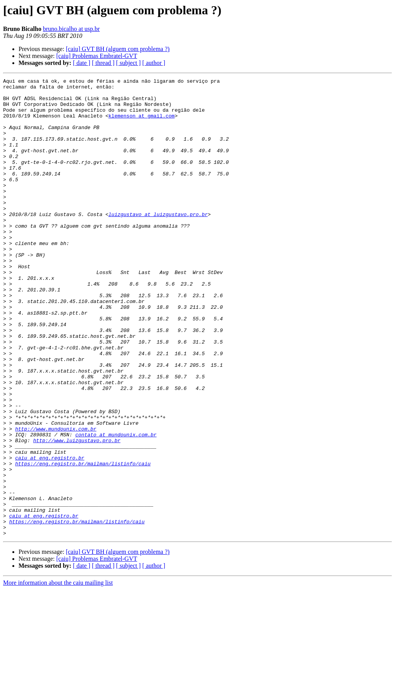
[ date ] (81, 63)
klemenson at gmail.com (141, 123)
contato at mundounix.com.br (116, 506)
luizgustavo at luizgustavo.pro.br (158, 241)
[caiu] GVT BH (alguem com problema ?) (118, 49)
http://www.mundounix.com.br (55, 499)
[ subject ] (128, 63)
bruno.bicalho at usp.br (71, 29)
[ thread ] (103, 63)
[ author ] (153, 63)
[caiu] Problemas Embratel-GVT (96, 56)
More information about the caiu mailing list (58, 674)
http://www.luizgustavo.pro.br (76, 513)
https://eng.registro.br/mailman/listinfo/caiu (82, 541)
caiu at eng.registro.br (49, 534)
